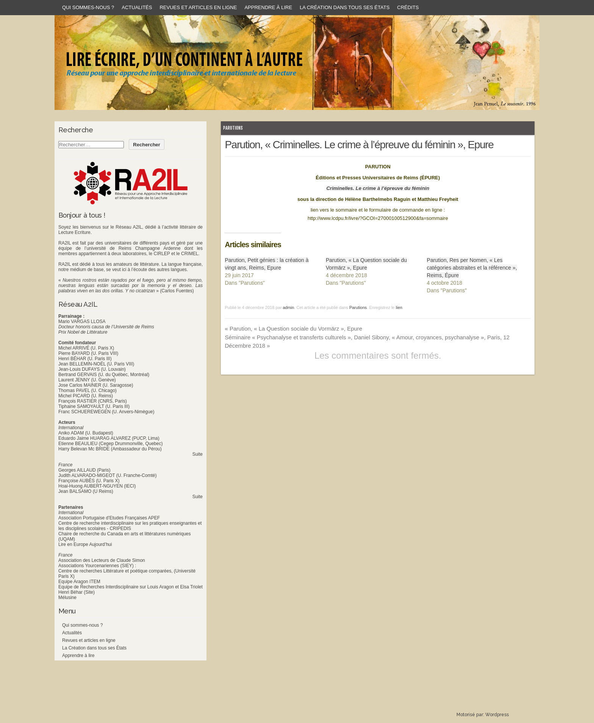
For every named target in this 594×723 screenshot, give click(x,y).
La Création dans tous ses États (344, 7)
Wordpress (497, 714)
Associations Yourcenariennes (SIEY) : (97, 565)
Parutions (233, 128)
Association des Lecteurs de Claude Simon (101, 560)
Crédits (408, 7)
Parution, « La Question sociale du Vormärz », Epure (293, 328)
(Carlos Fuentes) (177, 290)
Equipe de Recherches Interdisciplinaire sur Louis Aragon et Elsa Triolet (130, 587)
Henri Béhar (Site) (76, 592)
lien (399, 307)
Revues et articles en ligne (198, 7)
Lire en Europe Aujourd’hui (85, 544)
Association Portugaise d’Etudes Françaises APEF (109, 518)
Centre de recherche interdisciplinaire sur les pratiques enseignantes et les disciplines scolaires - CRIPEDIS (130, 526)
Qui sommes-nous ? (88, 7)
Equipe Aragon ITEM (79, 581)
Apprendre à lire (268, 7)
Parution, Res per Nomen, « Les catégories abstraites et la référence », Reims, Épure (472, 267)
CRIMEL (189, 253)
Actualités (137, 7)
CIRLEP (161, 253)
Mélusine (67, 597)
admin (288, 307)
